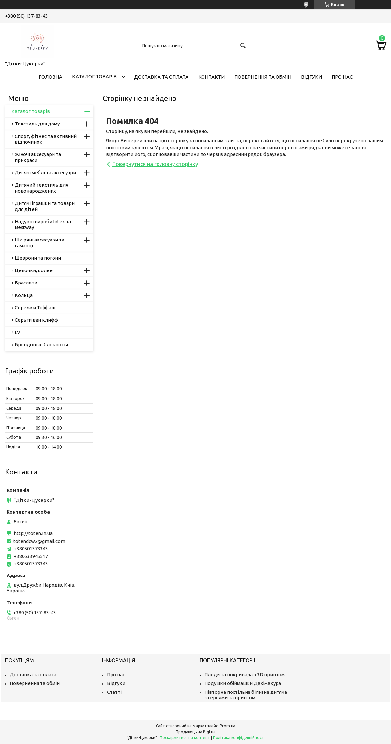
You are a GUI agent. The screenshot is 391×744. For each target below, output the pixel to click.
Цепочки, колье (34, 270)
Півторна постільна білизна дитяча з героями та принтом (245, 694)
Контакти (211, 77)
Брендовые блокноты (41, 344)
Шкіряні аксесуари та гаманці (39, 242)
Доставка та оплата (161, 77)
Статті (114, 692)
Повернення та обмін (262, 77)
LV (17, 332)
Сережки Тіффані (35, 307)
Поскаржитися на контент (185, 738)
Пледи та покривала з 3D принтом (244, 674)
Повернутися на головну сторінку (155, 164)
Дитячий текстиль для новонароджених (41, 188)
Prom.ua (227, 726)
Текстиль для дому (37, 123)
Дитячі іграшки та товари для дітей (45, 206)
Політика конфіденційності (239, 738)
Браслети (26, 282)
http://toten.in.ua (33, 533)
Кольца (24, 295)
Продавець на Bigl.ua (196, 732)
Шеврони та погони (38, 258)
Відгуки (311, 77)
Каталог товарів (94, 76)
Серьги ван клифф (36, 320)
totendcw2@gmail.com (39, 541)
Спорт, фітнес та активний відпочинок (46, 139)
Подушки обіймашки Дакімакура (242, 683)
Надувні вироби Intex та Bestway (43, 224)
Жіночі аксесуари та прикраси (38, 157)
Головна (50, 77)
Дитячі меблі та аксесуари (45, 172)
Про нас (342, 77)
